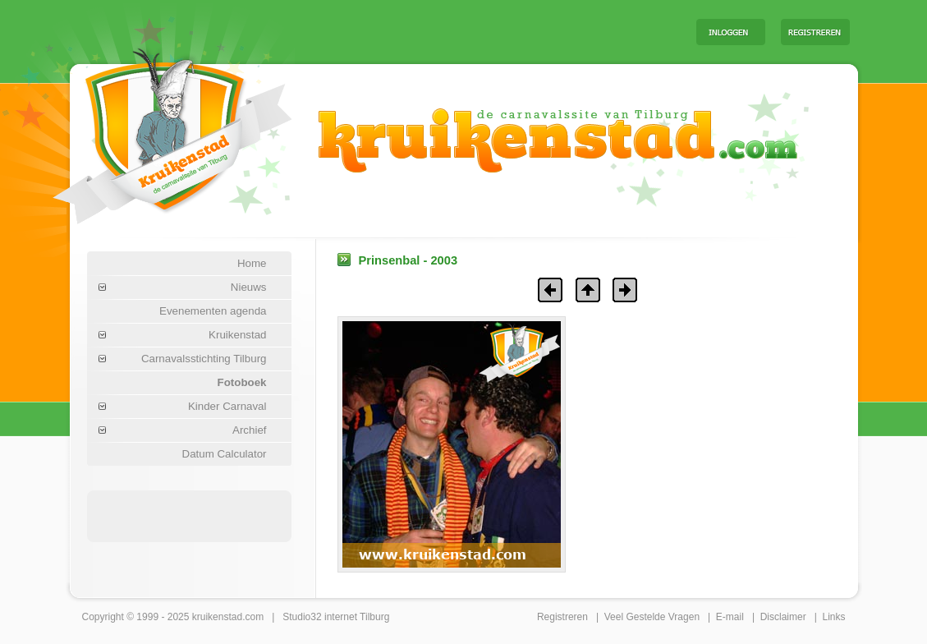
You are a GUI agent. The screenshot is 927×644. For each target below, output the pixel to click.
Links (833, 617)
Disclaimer (783, 617)
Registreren (562, 617)
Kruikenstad (237, 335)
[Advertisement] (479, 31)
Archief (249, 430)
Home (252, 263)
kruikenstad (217, 617)
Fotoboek (242, 382)
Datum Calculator (224, 454)
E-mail (730, 617)
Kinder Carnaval (227, 406)
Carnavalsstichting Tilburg (204, 358)
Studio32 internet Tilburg (335, 617)
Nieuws (249, 287)
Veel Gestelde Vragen (652, 617)
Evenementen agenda (212, 311)
